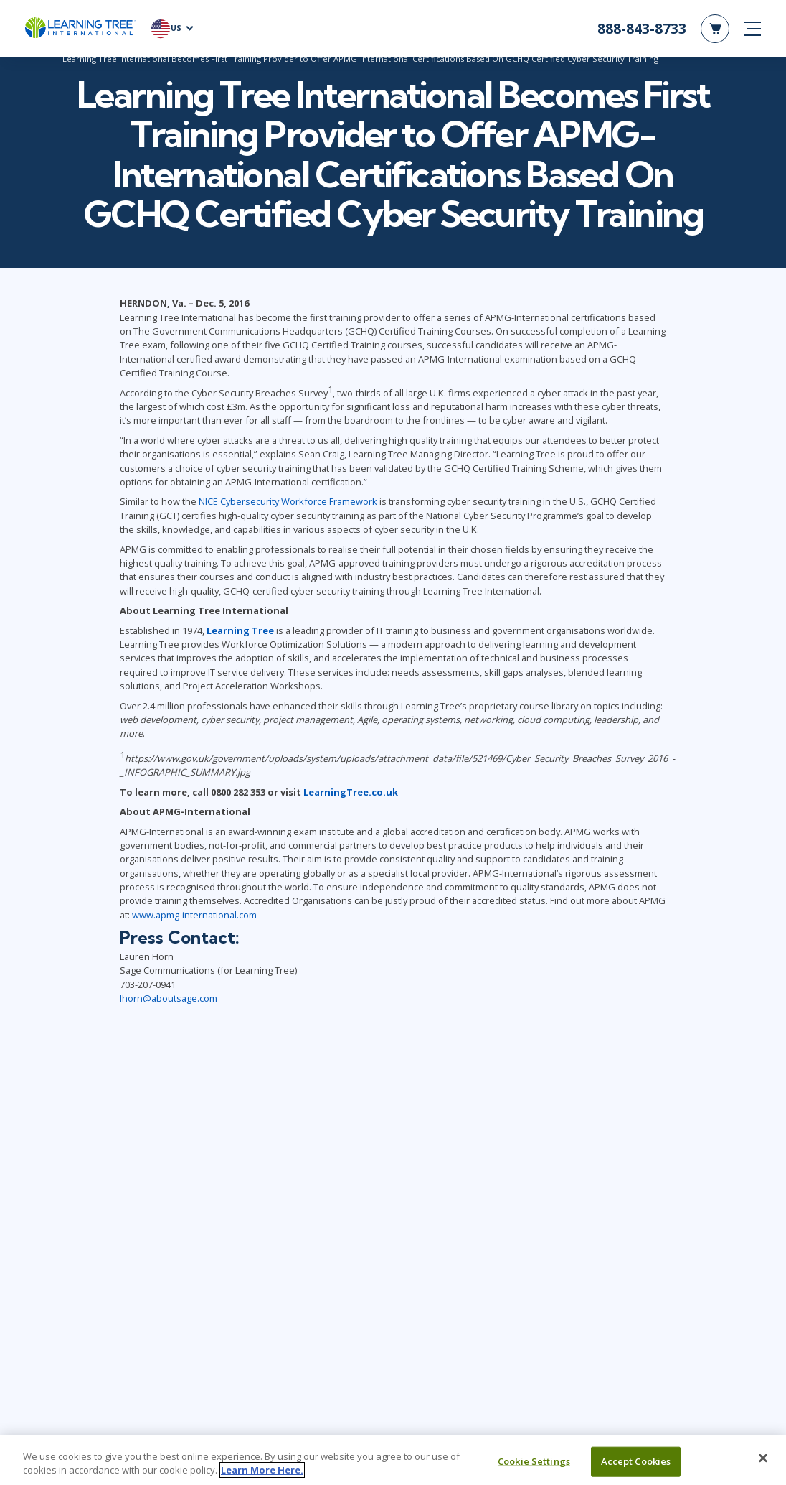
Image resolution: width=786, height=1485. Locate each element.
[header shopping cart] (715, 28)
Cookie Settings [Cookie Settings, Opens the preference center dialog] (534, 1461)
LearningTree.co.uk (350, 793)
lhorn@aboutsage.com (168, 999)
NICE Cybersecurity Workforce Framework (288, 503)
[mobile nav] (752, 29)
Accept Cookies (636, 1461)
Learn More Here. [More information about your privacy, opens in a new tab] (262, 1469)
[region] (393, 1460)
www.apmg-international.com (194, 916)
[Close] (763, 1458)
